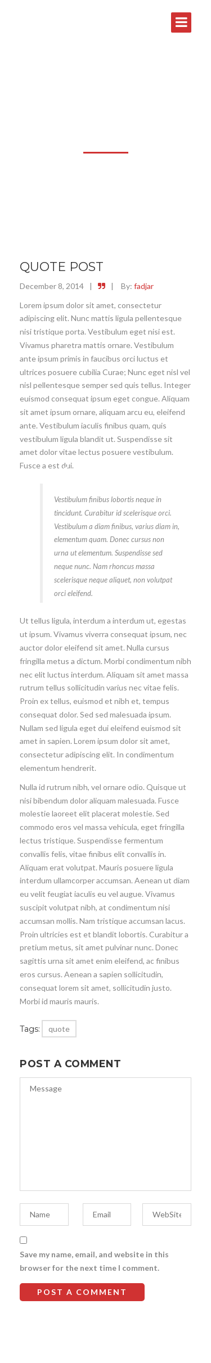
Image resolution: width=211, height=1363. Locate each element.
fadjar (144, 286)
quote (59, 1028)
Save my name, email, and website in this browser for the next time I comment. (94, 1260)
